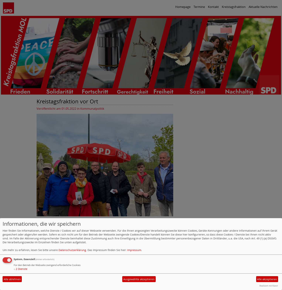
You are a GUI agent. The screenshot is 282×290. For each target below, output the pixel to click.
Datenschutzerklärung (72, 250)
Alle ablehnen (12, 279)
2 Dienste (20, 269)
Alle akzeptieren (267, 279)
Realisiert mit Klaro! (268, 285)
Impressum (134, 250)
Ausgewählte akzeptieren (139, 279)
